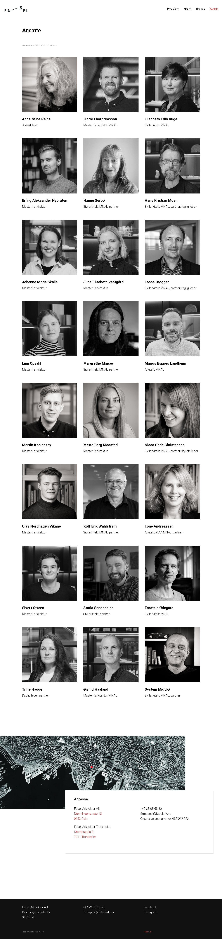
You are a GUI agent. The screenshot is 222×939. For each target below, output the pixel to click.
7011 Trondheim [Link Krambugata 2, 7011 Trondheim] (85, 837)
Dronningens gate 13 (88, 813)
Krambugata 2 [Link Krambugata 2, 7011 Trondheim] (83, 832)
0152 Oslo (80, 819)
